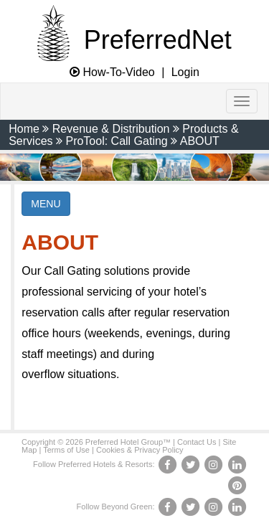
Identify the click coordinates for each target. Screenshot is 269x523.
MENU (45, 203)
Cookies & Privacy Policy (140, 450)
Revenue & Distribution (111, 129)
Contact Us (196, 442)
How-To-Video (112, 72)
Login (185, 72)
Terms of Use (66, 450)
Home (24, 129)
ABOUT (200, 141)
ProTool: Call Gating (116, 141)
